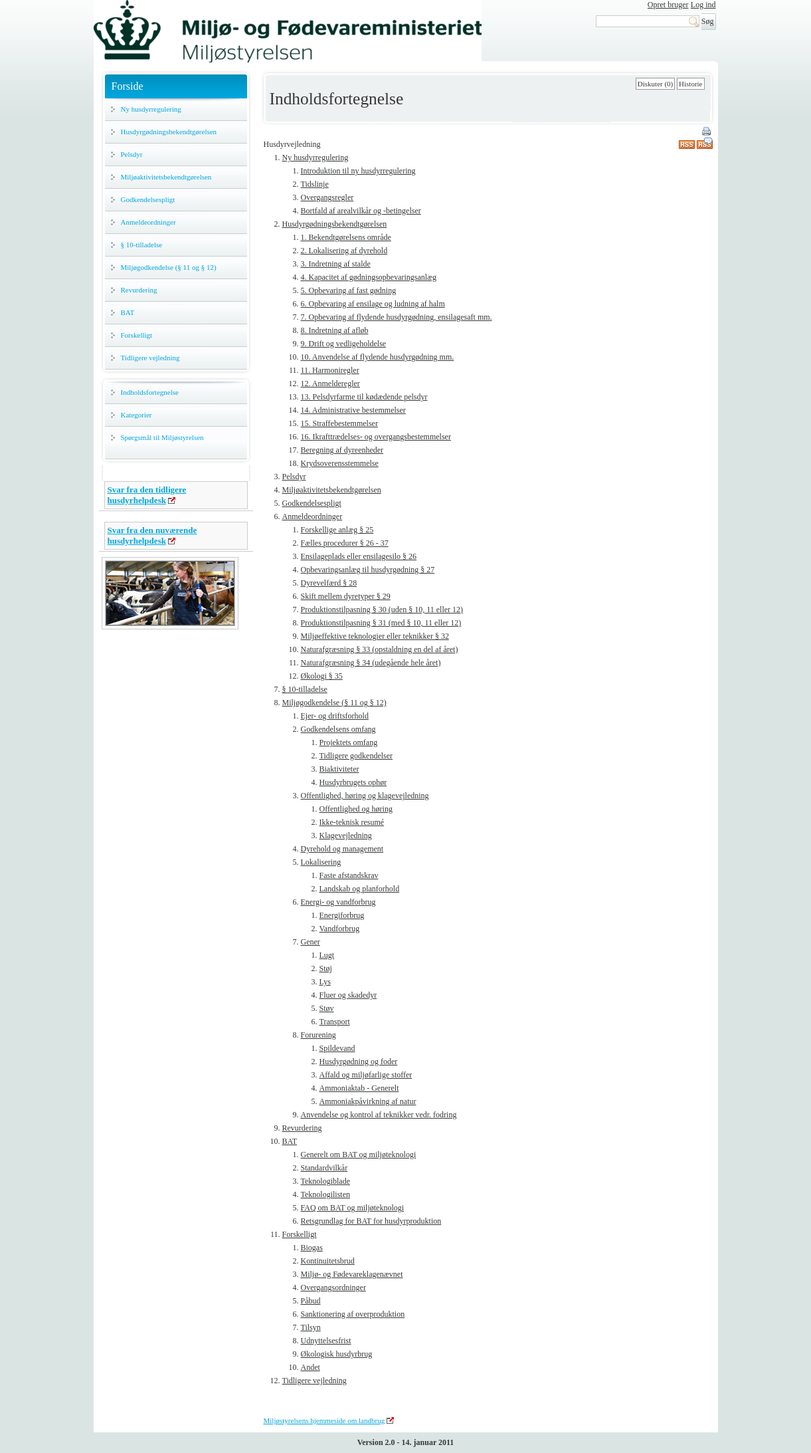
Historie (690, 84)
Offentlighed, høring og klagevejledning (365, 795)
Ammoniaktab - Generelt (359, 1088)
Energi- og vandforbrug (338, 902)
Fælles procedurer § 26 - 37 (345, 543)
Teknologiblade (325, 1181)
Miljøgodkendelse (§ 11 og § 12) (169, 267)
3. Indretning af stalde (336, 264)
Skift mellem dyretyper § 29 (346, 596)
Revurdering (139, 290)
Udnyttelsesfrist (326, 1340)
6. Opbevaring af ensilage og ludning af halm (373, 303)
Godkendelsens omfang (338, 729)
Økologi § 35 (322, 676)
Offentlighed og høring (356, 809)
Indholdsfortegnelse (150, 392)
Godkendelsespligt (148, 199)
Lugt (327, 955)
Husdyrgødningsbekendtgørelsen (169, 132)
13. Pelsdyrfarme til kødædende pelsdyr (364, 396)
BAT (128, 312)
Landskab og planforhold (359, 888)
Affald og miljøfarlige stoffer (365, 1074)
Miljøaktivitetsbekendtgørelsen (166, 177)
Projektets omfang (348, 742)
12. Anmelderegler (330, 383)
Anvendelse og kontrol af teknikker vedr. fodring (379, 1114)
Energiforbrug (342, 915)
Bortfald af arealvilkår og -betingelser (361, 210)
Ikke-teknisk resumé (352, 822)
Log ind (703, 4)
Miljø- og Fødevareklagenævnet (352, 1274)
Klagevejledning (345, 835)
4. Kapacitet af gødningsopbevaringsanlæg (369, 277)
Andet (310, 1367)
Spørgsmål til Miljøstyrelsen (162, 437)
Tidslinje (315, 184)
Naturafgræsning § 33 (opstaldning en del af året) (379, 649)
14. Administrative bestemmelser (353, 410)
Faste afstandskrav (349, 875)
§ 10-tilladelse (142, 245)
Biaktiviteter (339, 769)
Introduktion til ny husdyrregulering (358, 170)
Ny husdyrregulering (151, 109)
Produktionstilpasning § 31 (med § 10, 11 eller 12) (381, 622)
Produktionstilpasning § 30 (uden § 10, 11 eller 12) (382, 609)
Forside (127, 86)
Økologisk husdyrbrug (337, 1354)
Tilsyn (311, 1327)
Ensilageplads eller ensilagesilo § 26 (359, 556)
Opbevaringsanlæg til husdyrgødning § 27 (368, 569)
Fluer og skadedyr (348, 995)
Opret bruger (668, 4)
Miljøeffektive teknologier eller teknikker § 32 (375, 636)
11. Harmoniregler (330, 370)
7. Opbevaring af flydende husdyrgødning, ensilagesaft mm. (396, 317)
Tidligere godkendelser (356, 755)
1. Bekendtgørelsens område (346, 237)
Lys (325, 981)
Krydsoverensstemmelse (340, 463)
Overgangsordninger (333, 1287)
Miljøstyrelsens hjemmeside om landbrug (324, 1420)
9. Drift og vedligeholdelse (344, 343)
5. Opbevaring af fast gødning (349, 290)
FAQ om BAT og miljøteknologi (353, 1207)
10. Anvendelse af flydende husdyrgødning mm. (377, 357)
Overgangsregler (327, 197)
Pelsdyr (132, 154)
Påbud (311, 1300)
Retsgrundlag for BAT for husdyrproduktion (371, 1221)
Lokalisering (321, 862)
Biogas (312, 1247)
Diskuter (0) (655, 84)
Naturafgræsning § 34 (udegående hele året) (371, 662)
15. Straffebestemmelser (339, 423)
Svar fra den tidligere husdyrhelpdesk (147, 495)
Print (707, 132)
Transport (334, 1021)
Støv (326, 1008)
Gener (310, 942)
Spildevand (337, 1048)
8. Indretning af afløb (335, 330)
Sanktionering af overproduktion (353, 1314)
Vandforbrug (339, 928)
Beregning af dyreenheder (342, 450)
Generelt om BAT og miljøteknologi (358, 1154)
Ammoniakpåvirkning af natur (367, 1101)
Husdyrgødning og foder (358, 1061)
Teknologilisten (325, 1194)
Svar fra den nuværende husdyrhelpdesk (152, 535)
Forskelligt (137, 335)
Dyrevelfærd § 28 (329, 583)
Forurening (318, 1035)
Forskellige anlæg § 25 (337, 529)
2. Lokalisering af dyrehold (344, 250)
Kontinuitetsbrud (328, 1261)
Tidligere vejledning (150, 358)
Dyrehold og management (342, 848)
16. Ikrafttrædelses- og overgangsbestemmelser (376, 436)
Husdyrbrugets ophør (353, 782)
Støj (325, 968)
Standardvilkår (324, 1168)
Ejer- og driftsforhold (335, 716)
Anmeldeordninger (148, 222)
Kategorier (136, 415)
